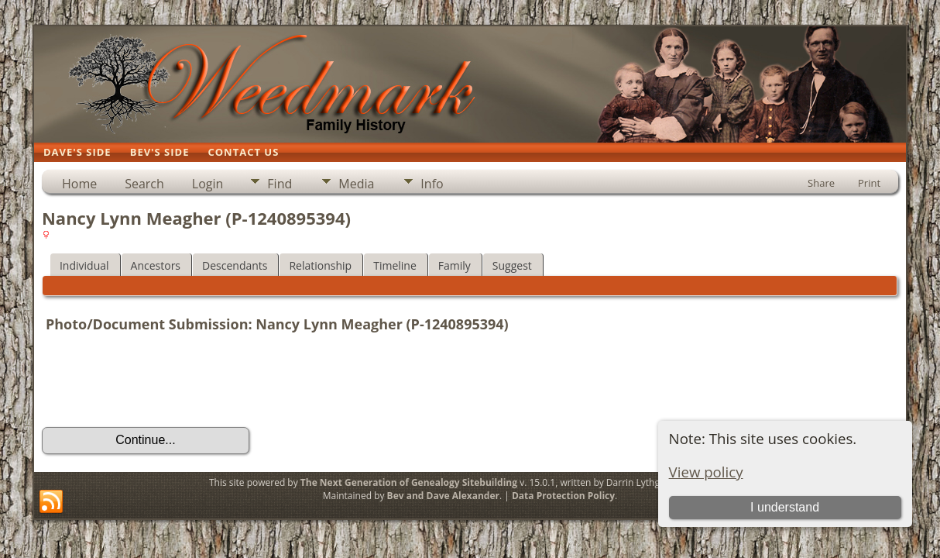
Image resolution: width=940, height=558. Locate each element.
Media (356, 183)
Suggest (512, 265)
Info (431, 183)
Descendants (234, 265)
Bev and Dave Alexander (443, 495)
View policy (706, 471)
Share (821, 183)
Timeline (395, 265)
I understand (784, 507)
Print (869, 183)
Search (144, 183)
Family (454, 265)
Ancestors (155, 265)
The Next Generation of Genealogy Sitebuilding (408, 482)
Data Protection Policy (563, 495)
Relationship (320, 265)
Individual (84, 265)
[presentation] (159, 382)
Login (208, 183)
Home (79, 183)
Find (279, 183)
